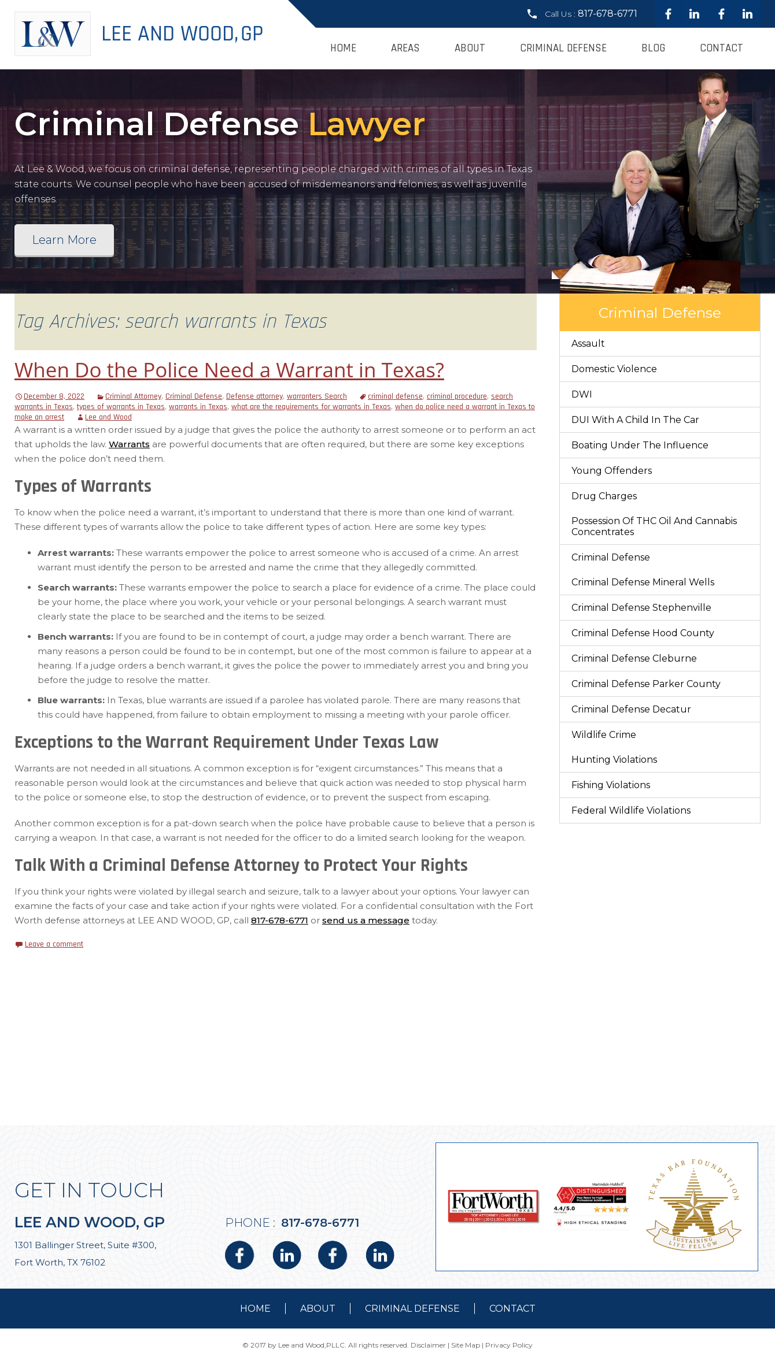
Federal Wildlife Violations (631, 810)
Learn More (64, 240)
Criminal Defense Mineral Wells (642, 582)
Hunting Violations (614, 759)
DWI (581, 394)
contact (512, 1308)
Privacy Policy (509, 1345)
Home (343, 48)
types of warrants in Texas (121, 407)
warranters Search (317, 396)
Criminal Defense (563, 48)
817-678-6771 (607, 13)
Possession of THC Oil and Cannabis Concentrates (654, 526)
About (470, 48)
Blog (653, 48)
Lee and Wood (108, 417)
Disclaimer (428, 1345)
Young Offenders (611, 470)
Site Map (465, 1345)
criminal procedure (457, 396)
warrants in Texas (198, 407)
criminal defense (395, 396)
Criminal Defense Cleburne (634, 658)
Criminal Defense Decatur (631, 709)
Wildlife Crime (603, 734)
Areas (405, 48)
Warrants (129, 444)
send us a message (365, 920)
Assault (588, 343)
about (317, 1308)
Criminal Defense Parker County (646, 683)
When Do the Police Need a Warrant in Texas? (229, 369)
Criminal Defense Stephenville (641, 607)
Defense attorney (254, 396)
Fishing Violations (610, 785)
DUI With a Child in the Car (635, 419)
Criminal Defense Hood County (642, 633)
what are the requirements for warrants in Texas (311, 407)
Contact (721, 48)
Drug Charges (604, 496)
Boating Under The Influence (639, 445)
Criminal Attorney (133, 396)
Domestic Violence (614, 368)
